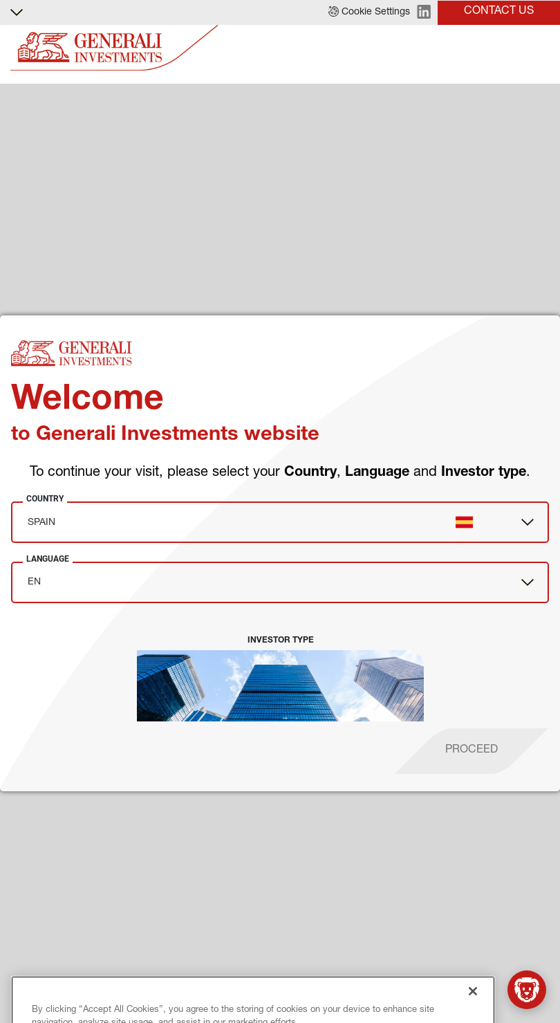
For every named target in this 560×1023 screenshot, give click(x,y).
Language (47, 559)
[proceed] (471, 751)
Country (45, 499)
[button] (369, 12)
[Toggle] (541, 48)
